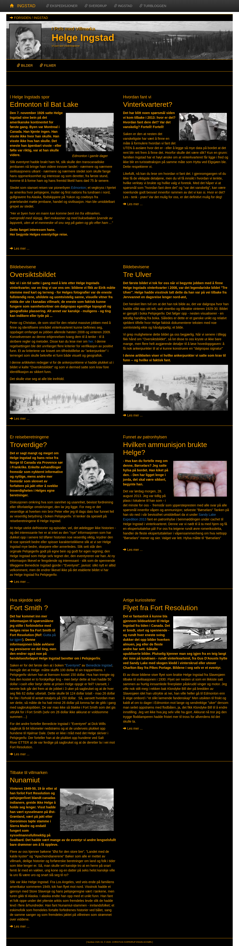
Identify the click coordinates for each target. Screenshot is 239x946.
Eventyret (73, 665)
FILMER (48, 65)
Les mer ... (19, 248)
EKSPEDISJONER (61, 6)
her (90, 341)
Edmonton (78, 188)
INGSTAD (26, 6)
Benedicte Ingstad (99, 665)
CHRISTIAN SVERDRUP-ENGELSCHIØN (132, 942)
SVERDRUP (95, 6)
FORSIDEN (22, 18)
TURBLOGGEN (152, 6)
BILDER (25, 65)
